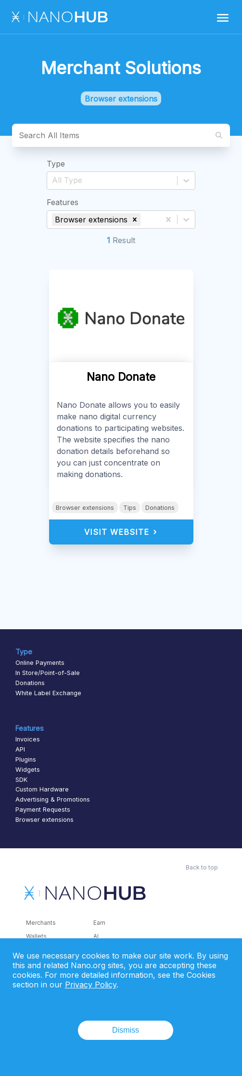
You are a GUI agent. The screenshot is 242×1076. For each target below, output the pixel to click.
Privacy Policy (90, 984)
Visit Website (121, 532)
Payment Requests (42, 809)
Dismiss (125, 1030)
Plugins (25, 759)
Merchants (41, 922)
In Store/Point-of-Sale (47, 672)
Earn (99, 922)
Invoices (27, 739)
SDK (21, 779)
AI (96, 936)
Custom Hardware (42, 789)
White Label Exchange (48, 693)
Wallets (36, 936)
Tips (129, 507)
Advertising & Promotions (52, 799)
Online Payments (39, 662)
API (20, 749)
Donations (160, 507)
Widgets (27, 769)
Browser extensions (85, 507)
